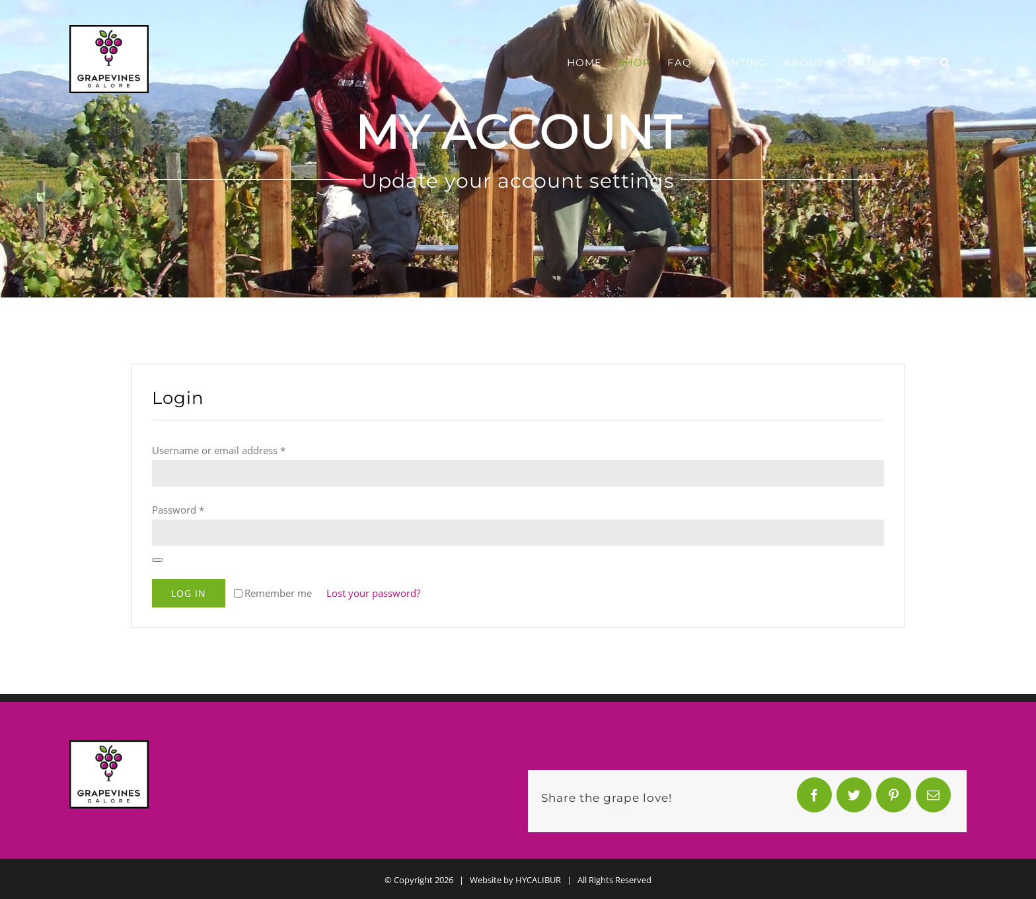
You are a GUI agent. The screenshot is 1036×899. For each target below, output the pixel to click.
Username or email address (218, 450)
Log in (188, 593)
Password (178, 509)
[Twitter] (854, 798)
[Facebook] (814, 798)
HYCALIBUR (538, 880)
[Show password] (157, 560)
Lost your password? (373, 593)
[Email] (933, 798)
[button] (945, 62)
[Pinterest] (894, 798)
